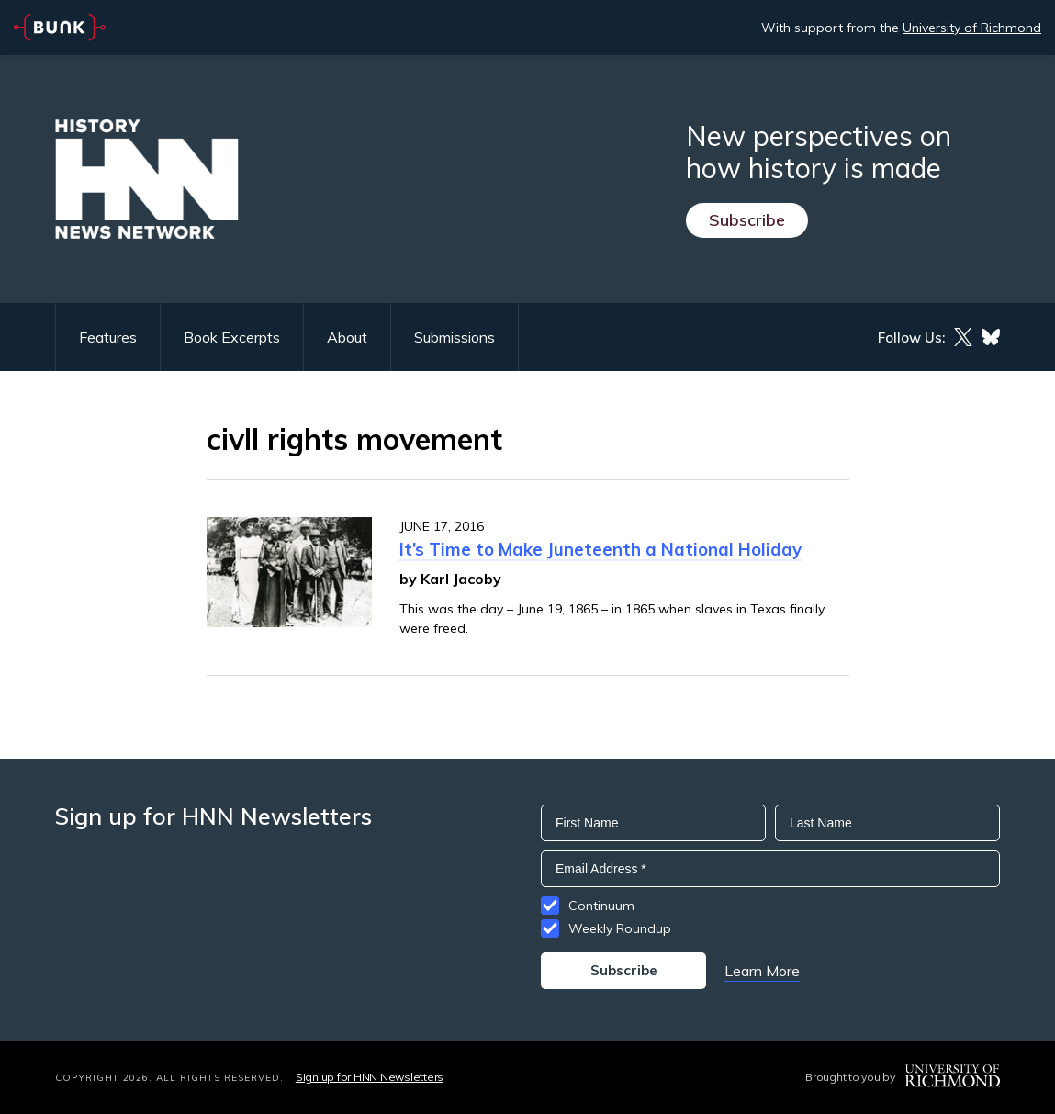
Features (108, 337)
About (347, 337)
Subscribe (747, 220)
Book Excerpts (232, 337)
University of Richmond (972, 27)
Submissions (454, 337)
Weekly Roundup (619, 928)
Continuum (601, 905)
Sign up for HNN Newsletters (369, 1077)
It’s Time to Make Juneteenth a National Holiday (600, 549)
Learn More (762, 971)
